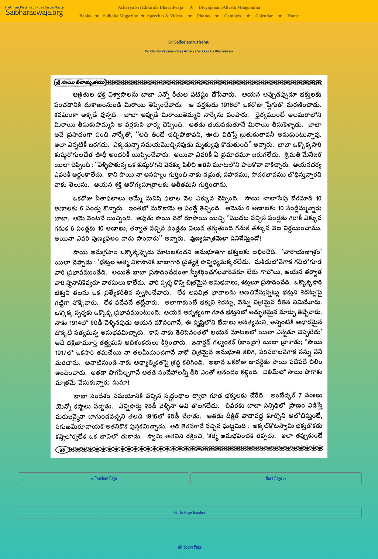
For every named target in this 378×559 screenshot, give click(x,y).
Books (85, 15)
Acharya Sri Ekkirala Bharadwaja (150, 7)
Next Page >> (276, 478)
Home (293, 15)
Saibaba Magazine (120, 15)
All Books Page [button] (190, 547)
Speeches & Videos (165, 15)
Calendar (264, 15)
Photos (203, 15)
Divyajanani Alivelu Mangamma (229, 7)
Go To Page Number (189, 512)
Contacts (232, 15)
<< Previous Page (103, 478)
